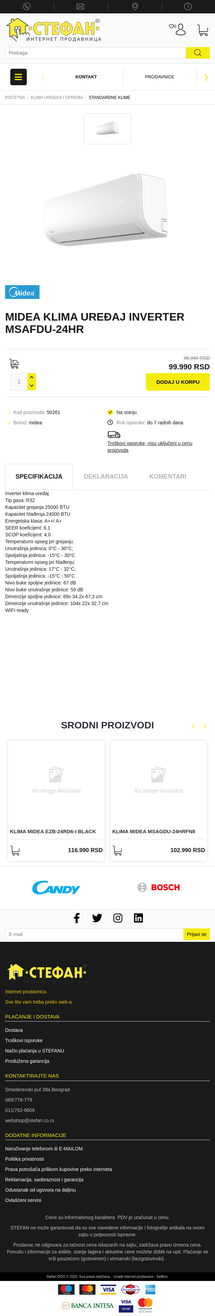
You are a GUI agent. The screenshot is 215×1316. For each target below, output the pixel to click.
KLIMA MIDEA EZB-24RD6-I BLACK (53, 831)
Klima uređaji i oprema (57, 97)
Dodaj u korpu (178, 382)
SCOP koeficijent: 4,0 (28, 534)
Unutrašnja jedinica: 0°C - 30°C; (39, 548)
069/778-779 (18, 1100)
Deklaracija (106, 476)
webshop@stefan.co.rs (29, 1120)
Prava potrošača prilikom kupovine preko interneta (58, 1169)
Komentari (167, 476)
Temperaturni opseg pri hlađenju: (40, 562)
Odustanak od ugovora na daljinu (40, 1190)
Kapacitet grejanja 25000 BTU (37, 507)
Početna (15, 97)
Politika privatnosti (24, 1159)
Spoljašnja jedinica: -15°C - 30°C (40, 555)
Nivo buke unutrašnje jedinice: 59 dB (44, 589)
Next (206, 77)
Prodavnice (159, 76)
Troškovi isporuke (24, 1040)
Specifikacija (39, 476)
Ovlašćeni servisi (23, 1200)
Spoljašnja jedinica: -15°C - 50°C (40, 576)
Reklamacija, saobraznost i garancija (44, 1179)
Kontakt (86, 76)
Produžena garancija (27, 1061)
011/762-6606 (20, 1110)
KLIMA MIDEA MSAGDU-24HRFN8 (153, 831)
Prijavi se (196, 934)
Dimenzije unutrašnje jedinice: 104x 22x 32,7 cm (56, 603)
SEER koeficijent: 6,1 (27, 528)
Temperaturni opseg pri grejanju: (39, 541)
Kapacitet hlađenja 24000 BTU (37, 514)
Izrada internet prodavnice (134, 1277)
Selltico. (163, 1277)
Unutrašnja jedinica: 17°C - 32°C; (40, 569)
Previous (42, 77)
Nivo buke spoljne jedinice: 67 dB (40, 582)
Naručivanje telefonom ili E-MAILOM (44, 1148)
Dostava (14, 1030)
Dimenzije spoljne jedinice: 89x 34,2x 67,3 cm (53, 596)
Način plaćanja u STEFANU (34, 1050)
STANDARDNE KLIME (109, 97)
